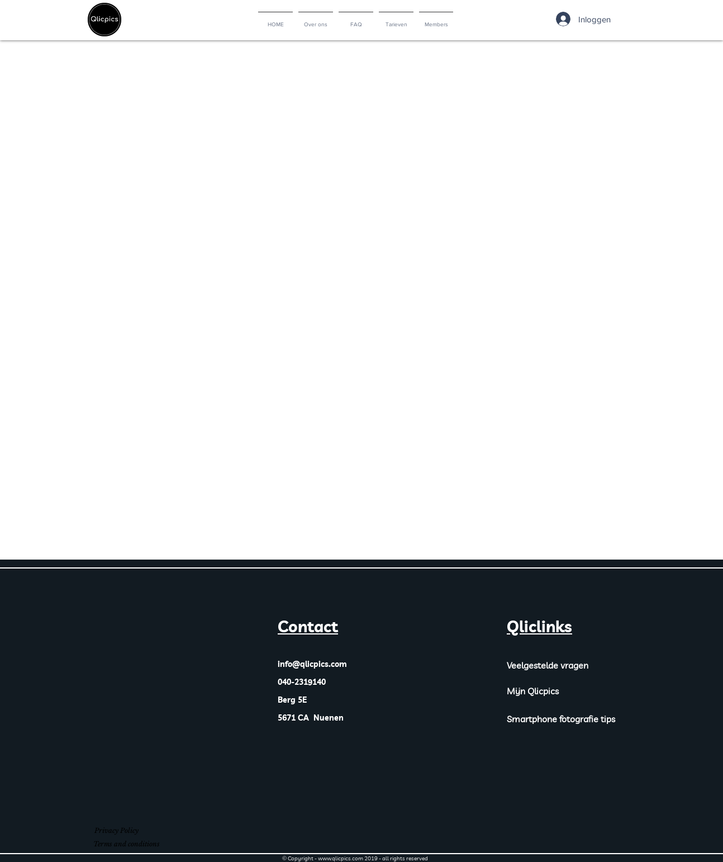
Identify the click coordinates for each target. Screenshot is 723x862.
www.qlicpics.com (340, 858)
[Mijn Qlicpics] (542, 691)
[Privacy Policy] (116, 831)
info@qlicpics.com (312, 664)
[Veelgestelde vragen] (563, 665)
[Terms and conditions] (126, 844)
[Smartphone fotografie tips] (568, 719)
